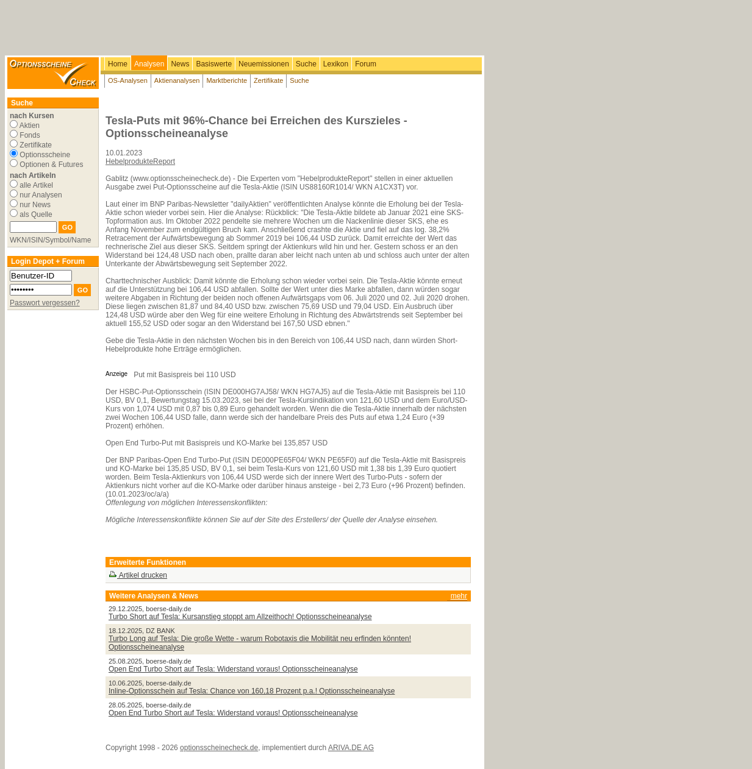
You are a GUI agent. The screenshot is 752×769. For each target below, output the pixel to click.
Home (117, 64)
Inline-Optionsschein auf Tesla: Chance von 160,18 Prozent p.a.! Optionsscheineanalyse (252, 691)
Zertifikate (268, 80)
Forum (365, 64)
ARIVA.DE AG (351, 747)
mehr (459, 596)
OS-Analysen (128, 80)
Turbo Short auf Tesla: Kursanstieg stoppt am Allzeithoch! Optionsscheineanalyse (240, 616)
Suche (306, 64)
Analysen (149, 64)
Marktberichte (226, 80)
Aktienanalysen (177, 80)
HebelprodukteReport (140, 161)
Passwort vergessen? (45, 303)
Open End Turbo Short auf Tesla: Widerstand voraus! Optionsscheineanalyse (233, 669)
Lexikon (335, 64)
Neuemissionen (263, 64)
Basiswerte (214, 64)
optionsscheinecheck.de (219, 747)
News (180, 64)
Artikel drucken (138, 575)
